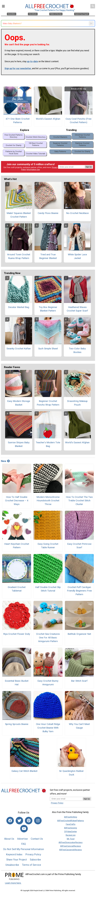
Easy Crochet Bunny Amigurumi (48, 682)
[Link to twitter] (19, 820)
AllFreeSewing (70, 828)
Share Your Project (16, 859)
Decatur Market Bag (18, 307)
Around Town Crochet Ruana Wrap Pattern (18, 256)
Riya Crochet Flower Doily (16, 633)
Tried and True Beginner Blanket (48, 256)
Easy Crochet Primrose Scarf (79, 545)
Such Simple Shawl (48, 348)
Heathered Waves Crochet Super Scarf (77, 309)
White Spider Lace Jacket (77, 256)
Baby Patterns (60, 151)
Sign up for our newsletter (17, 68)
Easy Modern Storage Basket (18, 403)
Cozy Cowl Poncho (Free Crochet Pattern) (78, 120)
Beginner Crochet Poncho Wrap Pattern (48, 403)
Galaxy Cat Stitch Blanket (24, 771)
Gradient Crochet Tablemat (17, 589)
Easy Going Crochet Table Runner (48, 545)
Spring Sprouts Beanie (16, 724)
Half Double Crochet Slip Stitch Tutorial (48, 589)
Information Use (33, 170)
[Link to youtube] (24, 828)
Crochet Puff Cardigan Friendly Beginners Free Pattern (79, 591)
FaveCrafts (70, 824)
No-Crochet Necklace (77, 213)
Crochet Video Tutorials (35, 154)
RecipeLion (71, 835)
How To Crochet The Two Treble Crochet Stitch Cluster (79, 501)
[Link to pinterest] (28, 820)
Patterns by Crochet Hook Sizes (14, 152)
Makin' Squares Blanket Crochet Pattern (19, 215)
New (5, 461)
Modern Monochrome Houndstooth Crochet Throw (48, 501)
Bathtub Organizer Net (79, 633)
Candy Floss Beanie (48, 213)
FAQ (23, 843)
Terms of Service (31, 864)
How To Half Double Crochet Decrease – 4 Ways (16, 501)
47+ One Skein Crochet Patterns (18, 120)
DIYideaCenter (70, 831)
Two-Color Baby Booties (77, 350)
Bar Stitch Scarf (79, 680)
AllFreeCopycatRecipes (70, 846)
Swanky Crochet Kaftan (18, 348)
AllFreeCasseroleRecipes (70, 850)
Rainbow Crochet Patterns (82, 144)
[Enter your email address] (66, 798)
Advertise (22, 838)
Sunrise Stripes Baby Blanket (19, 444)
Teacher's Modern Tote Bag (48, 444)
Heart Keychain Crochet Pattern (16, 545)
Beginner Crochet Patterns (60, 144)
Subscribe (35, 859)
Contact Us (37, 838)
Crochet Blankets (60, 137)
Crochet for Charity (13, 145)
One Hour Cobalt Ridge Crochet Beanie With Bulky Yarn (48, 728)
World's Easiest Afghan (48, 118)
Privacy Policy (33, 854)
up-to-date (32, 61)
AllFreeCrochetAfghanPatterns (70, 820)
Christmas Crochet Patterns (82, 136)
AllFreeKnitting (70, 817)
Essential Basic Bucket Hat (16, 682)
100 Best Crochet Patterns (36, 144)
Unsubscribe (12, 864)
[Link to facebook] (10, 820)
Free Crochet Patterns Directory (13, 136)
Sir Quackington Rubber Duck (71, 773)
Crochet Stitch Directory (36, 137)
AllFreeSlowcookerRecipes (70, 842)
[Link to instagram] (38, 820)
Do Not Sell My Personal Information (23, 849)
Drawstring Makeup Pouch (77, 403)
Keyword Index (14, 854)
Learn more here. (13, 883)
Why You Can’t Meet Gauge (79, 726)
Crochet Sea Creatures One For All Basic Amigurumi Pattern (48, 637)
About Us (9, 838)
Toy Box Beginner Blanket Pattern (48, 309)
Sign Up (89, 167)
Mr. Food (70, 839)
